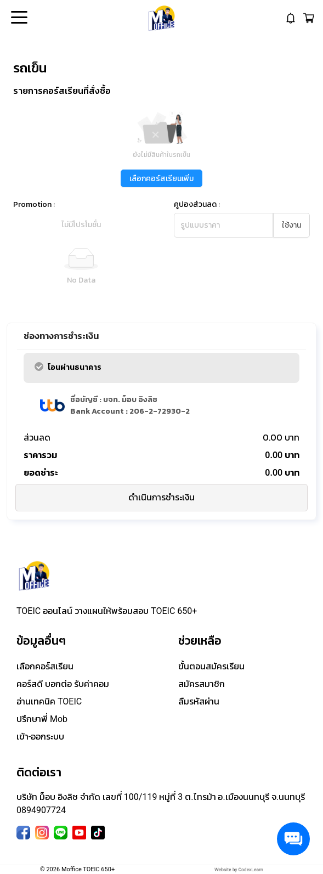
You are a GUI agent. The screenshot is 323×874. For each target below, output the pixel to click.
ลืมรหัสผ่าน (198, 701)
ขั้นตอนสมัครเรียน (211, 666)
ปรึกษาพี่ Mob (41, 719)
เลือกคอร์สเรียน (44, 666)
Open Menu (18, 18)
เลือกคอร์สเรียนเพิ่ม (161, 178)
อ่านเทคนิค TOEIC (49, 701)
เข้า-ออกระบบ (40, 736)
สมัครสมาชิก (201, 684)
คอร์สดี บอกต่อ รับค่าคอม (62, 684)
